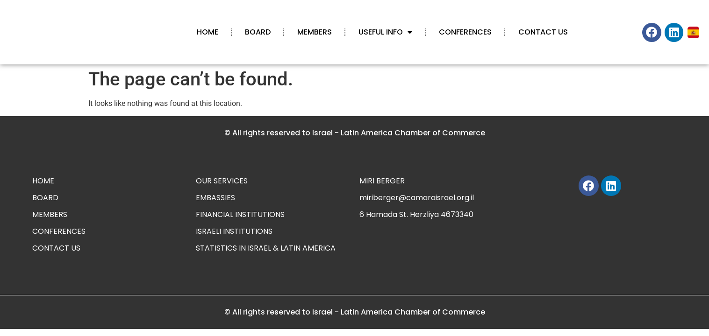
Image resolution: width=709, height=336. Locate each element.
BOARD (258, 32)
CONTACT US (543, 32)
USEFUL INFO (385, 32)
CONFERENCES (465, 32)
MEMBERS (314, 32)
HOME (207, 32)
